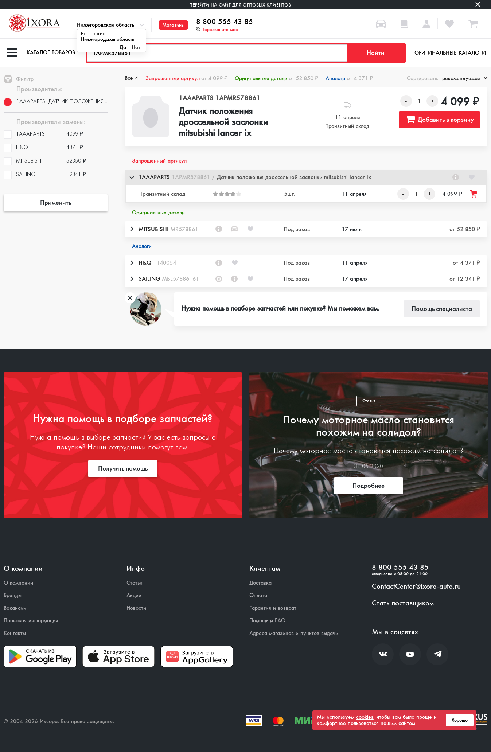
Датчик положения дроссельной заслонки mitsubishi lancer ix (223, 122)
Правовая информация (31, 620)
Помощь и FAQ (267, 620)
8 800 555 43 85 (224, 22)
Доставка (260, 583)
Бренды (13, 595)
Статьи (134, 583)
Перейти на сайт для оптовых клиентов (240, 5)
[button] (306, 177)
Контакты (15, 633)
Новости (136, 608)
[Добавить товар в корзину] (474, 194)
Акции (133, 595)
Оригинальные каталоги (450, 53)
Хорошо (460, 720)
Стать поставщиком (403, 603)
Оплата (258, 595)
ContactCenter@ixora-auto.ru (416, 586)
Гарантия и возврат (272, 608)
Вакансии (15, 608)
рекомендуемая (464, 78)
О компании (18, 583)
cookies (364, 717)
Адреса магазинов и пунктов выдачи (293, 633)
